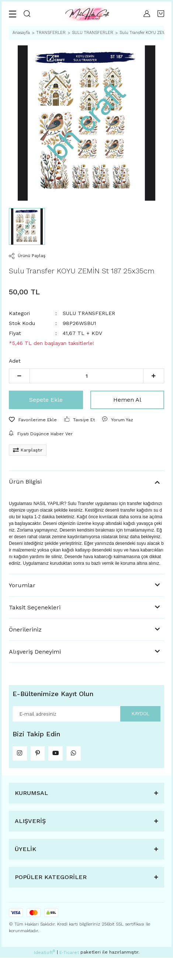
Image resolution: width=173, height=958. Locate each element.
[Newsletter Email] (86, 714)
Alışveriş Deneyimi (35, 651)
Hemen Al (127, 399)
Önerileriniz (25, 629)
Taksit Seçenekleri (34, 607)
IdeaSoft (44, 953)
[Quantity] (86, 376)
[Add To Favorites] (33, 419)
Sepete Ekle (46, 399)
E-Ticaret (69, 952)
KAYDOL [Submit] (140, 713)
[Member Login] (146, 13)
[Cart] (161, 13)
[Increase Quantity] (153, 376)
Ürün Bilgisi (25, 481)
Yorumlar (22, 585)
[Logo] (87, 13)
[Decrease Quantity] (19, 376)
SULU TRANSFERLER (89, 313)
